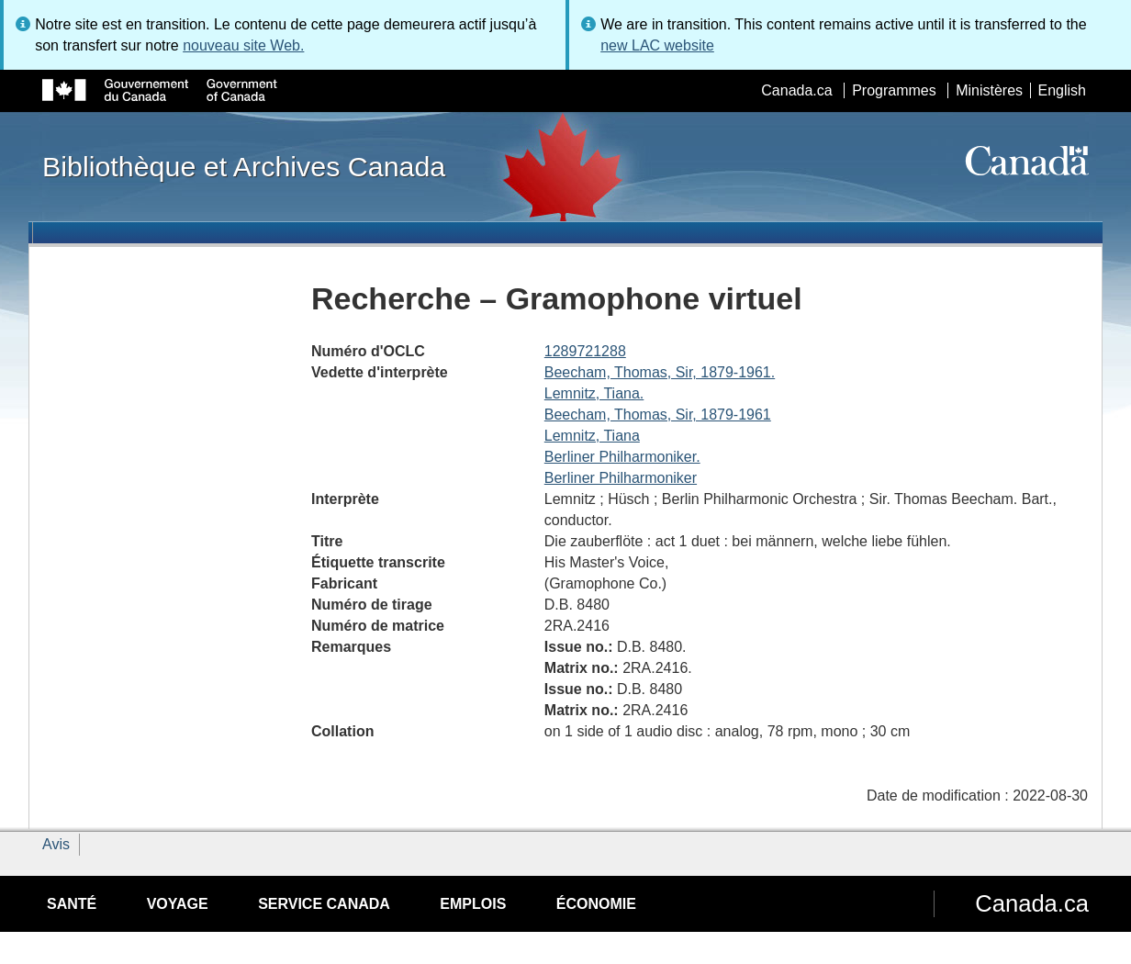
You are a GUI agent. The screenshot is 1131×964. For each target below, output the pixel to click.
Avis (56, 844)
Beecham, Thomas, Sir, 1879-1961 (657, 414)
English (1062, 90)
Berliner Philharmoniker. (622, 457)
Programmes (894, 90)
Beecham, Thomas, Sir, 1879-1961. (659, 372)
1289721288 (585, 351)
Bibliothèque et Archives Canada (243, 166)
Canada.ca (796, 90)
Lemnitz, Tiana (592, 435)
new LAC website (657, 45)
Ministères (989, 90)
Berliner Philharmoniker (620, 478)
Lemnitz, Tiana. (594, 393)
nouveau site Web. (243, 45)
